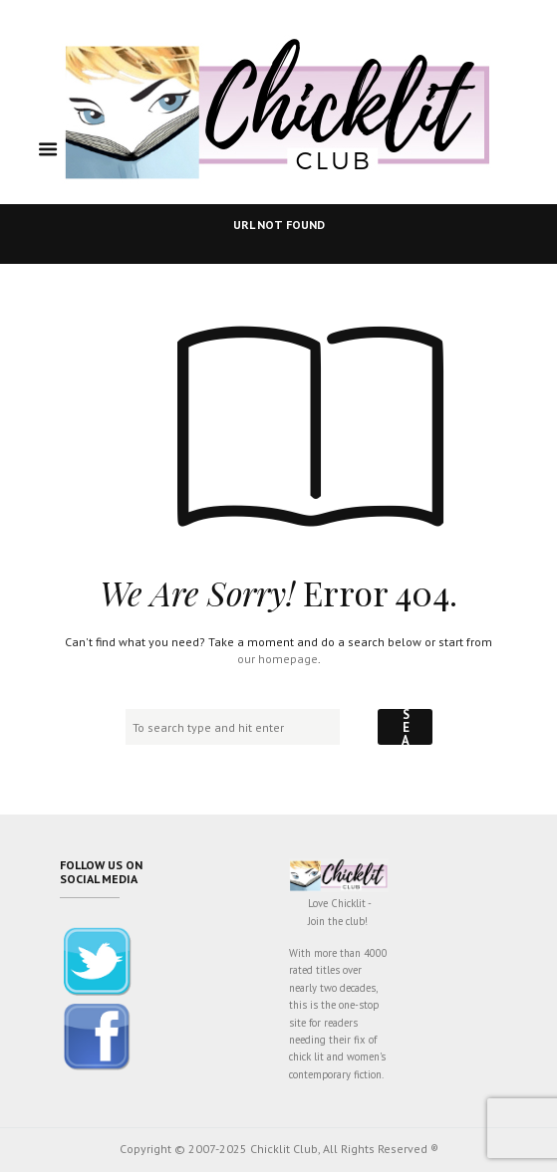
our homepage (277, 658)
